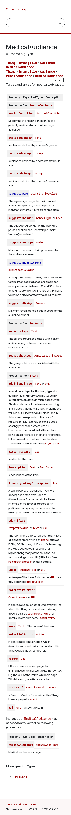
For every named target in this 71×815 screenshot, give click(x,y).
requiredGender (20, 137)
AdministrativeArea (48, 355)
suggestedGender (20, 218)
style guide (52, 443)
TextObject (47, 467)
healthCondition (21, 113)
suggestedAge (18, 193)
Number (40, 242)
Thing (11, 63)
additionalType (20, 383)
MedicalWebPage (47, 744)
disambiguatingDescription (29, 483)
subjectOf (15, 687)
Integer (39, 153)
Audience (47, 63)
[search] (32, 23)
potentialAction (20, 634)
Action (40, 634)
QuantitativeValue (44, 193)
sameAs (13, 658)
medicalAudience (20, 744)
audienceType (18, 331)
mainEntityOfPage (21, 590)
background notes (19, 561)
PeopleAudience (19, 76)
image (12, 570)
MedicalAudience (20, 67)
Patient (21, 777)
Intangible (28, 63)
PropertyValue (18, 528)
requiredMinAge (20, 173)
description (17, 467)
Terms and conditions (21, 804)
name (11, 626)
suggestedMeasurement (24, 262)
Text (38, 137)
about (33, 699)
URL (47, 383)
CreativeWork (17, 597)
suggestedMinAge (20, 303)
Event (53, 687)
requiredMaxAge (19, 153)
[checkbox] (35, 80)
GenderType (43, 218)
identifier (16, 520)
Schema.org (16, 9)
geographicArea (19, 355)
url (10, 707)
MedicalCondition (49, 113)
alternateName (19, 451)
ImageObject (28, 570)
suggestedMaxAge (20, 242)
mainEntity (47, 618)
